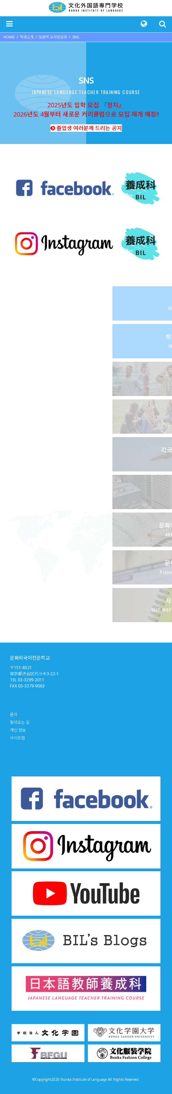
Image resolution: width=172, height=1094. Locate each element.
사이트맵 (17, 738)
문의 (13, 714)
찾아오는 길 (20, 722)
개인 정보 (18, 730)
